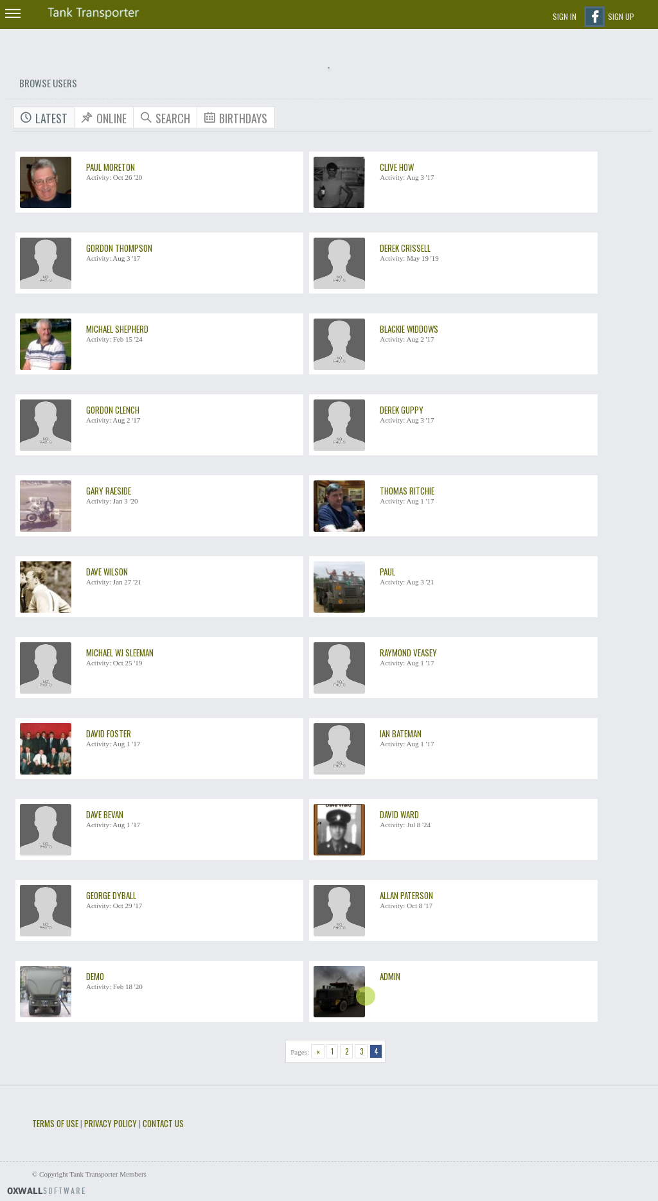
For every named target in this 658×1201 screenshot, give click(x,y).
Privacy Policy (110, 1123)
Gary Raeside (108, 490)
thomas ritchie (407, 490)
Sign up (621, 16)
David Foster (108, 733)
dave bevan (104, 814)
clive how (397, 167)
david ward (399, 814)
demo (95, 976)
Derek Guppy (401, 409)
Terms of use (55, 1123)
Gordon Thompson (119, 247)
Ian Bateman (401, 733)
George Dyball (111, 895)
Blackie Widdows (409, 328)
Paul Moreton (110, 167)
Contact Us (163, 1123)
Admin (390, 976)
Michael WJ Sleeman (120, 652)
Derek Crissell (405, 247)
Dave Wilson (107, 571)
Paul (387, 571)
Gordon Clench (112, 409)
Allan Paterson (406, 895)
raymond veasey (408, 652)
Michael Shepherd (117, 328)
